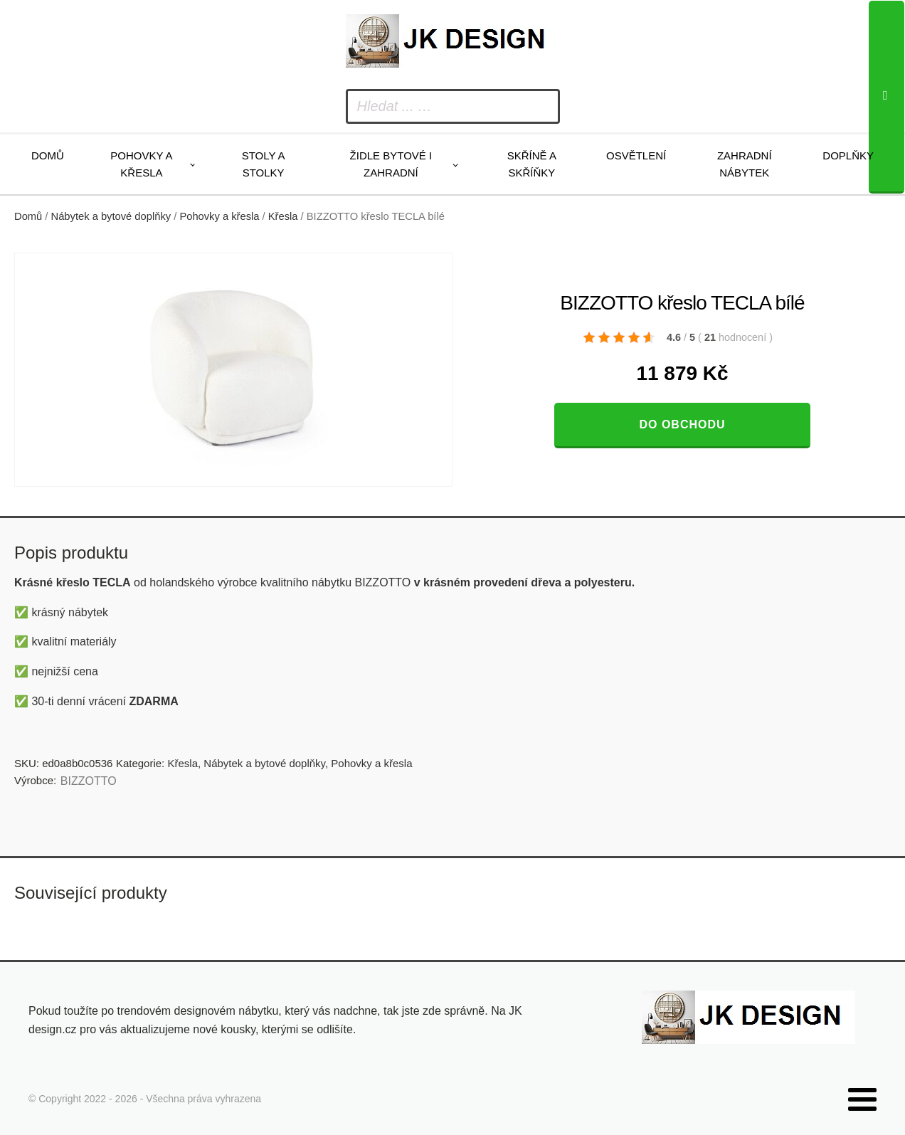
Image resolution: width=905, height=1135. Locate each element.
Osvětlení (636, 155)
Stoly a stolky (263, 164)
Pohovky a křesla (141, 164)
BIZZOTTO (88, 781)
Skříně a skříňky (531, 164)
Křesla (283, 216)
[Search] (886, 97)
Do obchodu (682, 424)
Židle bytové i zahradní (391, 164)
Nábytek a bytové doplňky (111, 216)
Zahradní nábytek (744, 164)
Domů (47, 155)
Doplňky (848, 155)
